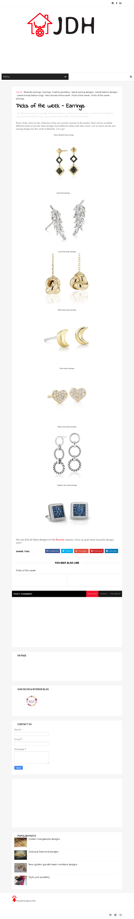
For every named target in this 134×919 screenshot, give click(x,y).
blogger (92, 594)
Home (19, 92)
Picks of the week (81, 95)
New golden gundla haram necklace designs (52, 864)
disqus (103, 594)
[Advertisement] (67, 47)
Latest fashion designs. (106, 92)
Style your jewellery (39, 877)
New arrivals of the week (57, 95)
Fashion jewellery (61, 92)
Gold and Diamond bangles (43, 851)
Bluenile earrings (32, 92)
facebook (115, 594)
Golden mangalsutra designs (44, 839)
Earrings (47, 92)
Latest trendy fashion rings (30, 95)
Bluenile (60, 539)
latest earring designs (82, 92)
